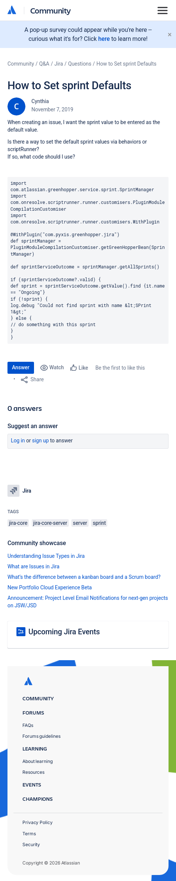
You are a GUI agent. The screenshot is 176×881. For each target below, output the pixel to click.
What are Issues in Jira (33, 566)
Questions (79, 64)
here (104, 38)
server (80, 523)
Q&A (44, 64)
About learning (37, 761)
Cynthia (40, 101)
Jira (59, 64)
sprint (99, 523)
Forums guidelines (41, 736)
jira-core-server (50, 523)
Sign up (40, 440)
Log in (18, 440)
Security (31, 844)
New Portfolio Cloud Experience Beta (49, 587)
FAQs (27, 725)
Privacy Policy (37, 822)
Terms (29, 833)
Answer (21, 367)
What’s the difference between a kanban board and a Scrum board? (84, 577)
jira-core (18, 523)
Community (50, 10)
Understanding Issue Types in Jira (46, 556)
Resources (33, 772)
